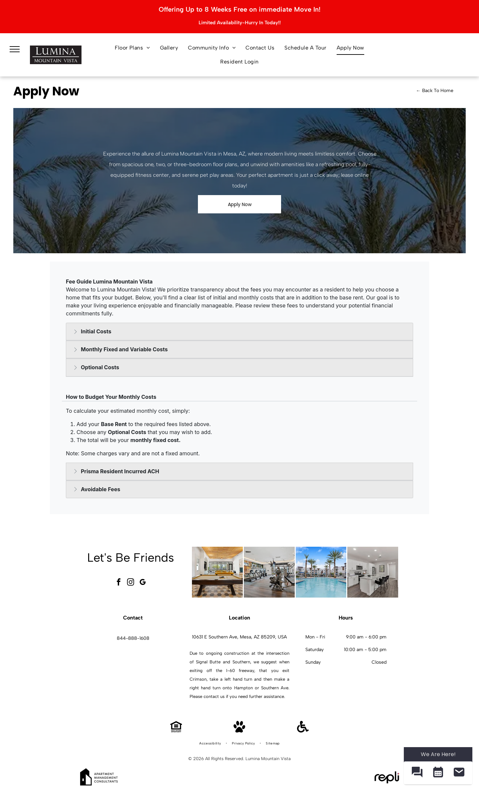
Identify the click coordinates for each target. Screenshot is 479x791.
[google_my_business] (142, 583)
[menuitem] (132, 48)
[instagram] (130, 583)
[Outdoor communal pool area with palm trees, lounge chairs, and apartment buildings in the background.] (321, 572)
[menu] (14, 49)
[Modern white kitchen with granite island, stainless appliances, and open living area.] (372, 572)
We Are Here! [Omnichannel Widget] (438, 754)
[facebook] (118, 583)
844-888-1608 (133, 638)
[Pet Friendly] (239, 731)
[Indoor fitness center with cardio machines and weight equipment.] (269, 572)
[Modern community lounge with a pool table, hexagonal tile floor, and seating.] (217, 572)
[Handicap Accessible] (303, 731)
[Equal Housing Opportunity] (176, 731)
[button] (416, 773)
